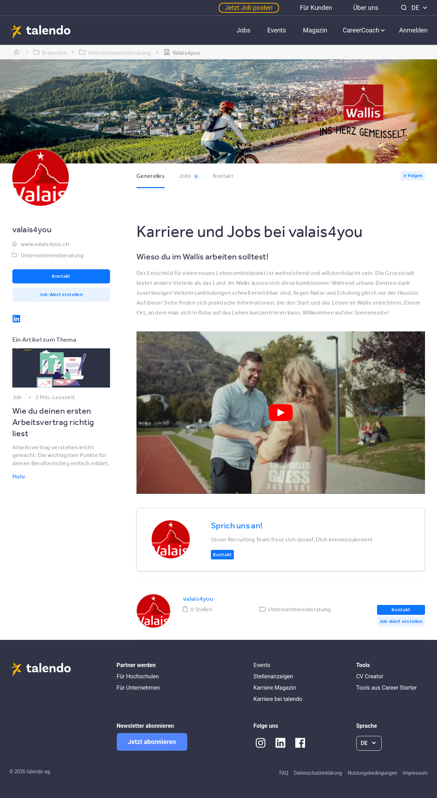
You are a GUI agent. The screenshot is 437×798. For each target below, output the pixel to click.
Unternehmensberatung (52, 255)
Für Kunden (316, 7)
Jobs (243, 30)
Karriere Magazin (275, 687)
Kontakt (223, 175)
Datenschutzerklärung (318, 773)
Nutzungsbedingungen (372, 773)
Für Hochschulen (138, 676)
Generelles (150, 175)
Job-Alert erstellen (61, 294)
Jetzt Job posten (248, 7)
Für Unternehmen (138, 687)
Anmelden (413, 30)
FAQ (283, 773)
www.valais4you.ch (45, 243)
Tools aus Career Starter (386, 687)
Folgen (415, 175)
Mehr (19, 476)
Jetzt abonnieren (152, 741)
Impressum (415, 773)
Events (276, 30)
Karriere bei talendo (278, 699)
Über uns (365, 7)
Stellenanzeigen (273, 676)
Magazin (315, 30)
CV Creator (369, 676)
